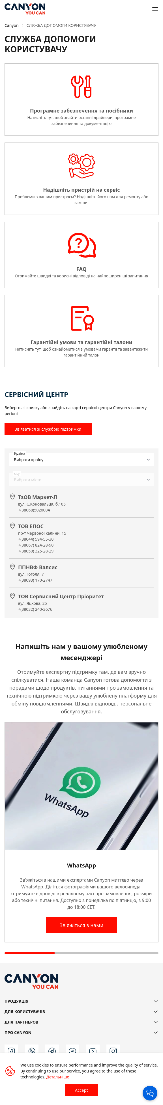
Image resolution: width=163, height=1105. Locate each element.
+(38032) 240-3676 (35, 609)
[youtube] (93, 1051)
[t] (52, 1051)
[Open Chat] (150, 1093)
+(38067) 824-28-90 (35, 545)
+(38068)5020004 (34, 510)
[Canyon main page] (25, 9)
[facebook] (11, 1051)
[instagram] (113, 1051)
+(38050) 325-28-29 (35, 551)
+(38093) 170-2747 (35, 580)
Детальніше (57, 1077)
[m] (72, 1051)
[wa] (31, 1051)
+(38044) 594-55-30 (35, 539)
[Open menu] (155, 9)
